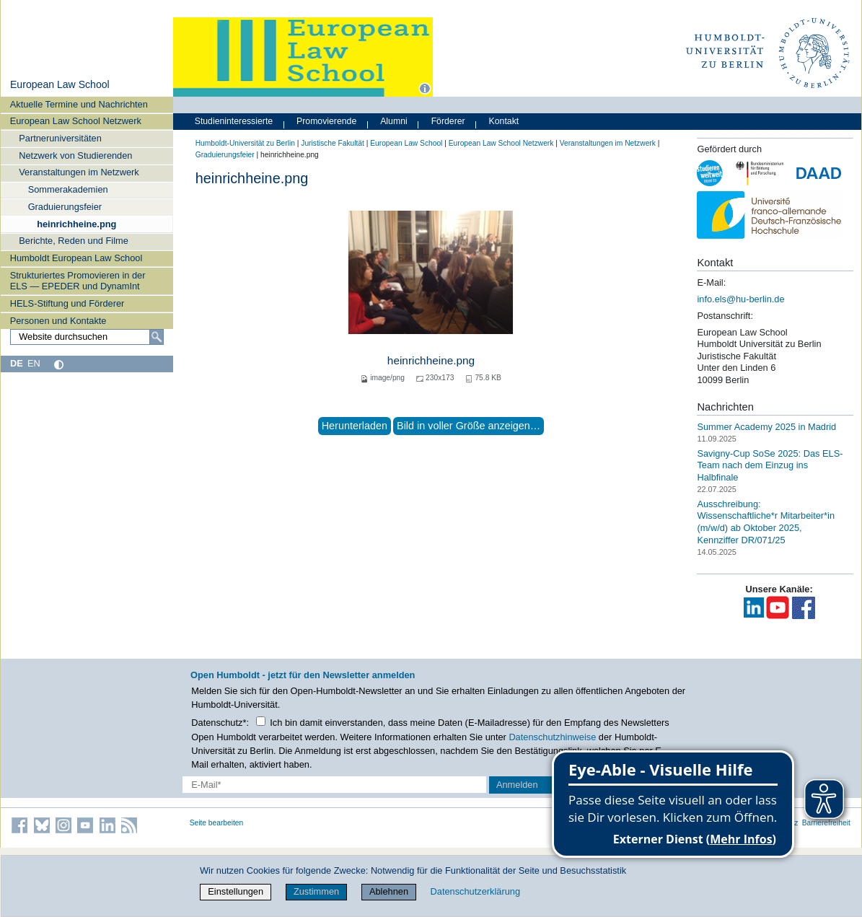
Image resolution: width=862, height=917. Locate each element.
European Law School (60, 84)
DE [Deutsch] (16, 363)
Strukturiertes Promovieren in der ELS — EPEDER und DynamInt (78, 280)
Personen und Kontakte (58, 320)
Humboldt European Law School (76, 258)
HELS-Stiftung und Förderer (67, 303)
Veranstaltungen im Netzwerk (78, 172)
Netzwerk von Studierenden (75, 155)
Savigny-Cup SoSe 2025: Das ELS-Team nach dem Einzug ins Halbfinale (770, 464)
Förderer (448, 121)
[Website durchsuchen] (87, 337)
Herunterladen (354, 425)
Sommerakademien (68, 189)
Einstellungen (235, 891)
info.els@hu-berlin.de (740, 299)
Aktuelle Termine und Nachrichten (79, 104)
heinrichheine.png (76, 224)
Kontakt (504, 121)
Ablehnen (388, 891)
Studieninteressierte (234, 121)
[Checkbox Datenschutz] (260, 721)
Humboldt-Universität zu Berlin (245, 143)
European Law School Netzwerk (75, 120)
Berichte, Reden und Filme (73, 240)
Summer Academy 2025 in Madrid (766, 426)
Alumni (394, 121)
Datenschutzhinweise (552, 737)
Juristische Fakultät (332, 143)
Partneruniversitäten (60, 138)
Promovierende (326, 121)
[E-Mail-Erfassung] (334, 784)
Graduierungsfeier (65, 206)
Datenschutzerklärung (475, 891)
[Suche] (156, 337)
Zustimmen (316, 891)
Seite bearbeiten (217, 823)
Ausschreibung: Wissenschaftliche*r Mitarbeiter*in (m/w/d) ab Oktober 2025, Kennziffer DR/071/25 (766, 522)
